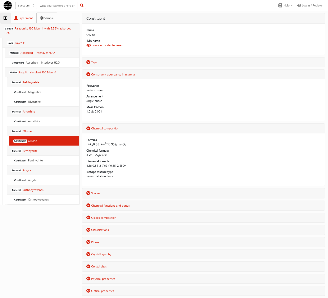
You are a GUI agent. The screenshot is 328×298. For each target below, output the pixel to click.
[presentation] (92, 111)
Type (91, 62)
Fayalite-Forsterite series (104, 45)
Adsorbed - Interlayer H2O (35, 62)
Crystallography (98, 254)
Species (93, 193)
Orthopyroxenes (31, 199)
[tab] (5, 18)
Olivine (25, 141)
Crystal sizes (96, 266)
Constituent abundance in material (110, 74)
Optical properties (100, 291)
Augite (24, 180)
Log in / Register (309, 5)
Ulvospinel (27, 102)
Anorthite (26, 121)
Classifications (97, 230)
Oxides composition (101, 218)
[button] (285, 5)
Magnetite (27, 92)
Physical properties (100, 279)
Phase (92, 242)
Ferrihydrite (28, 160)
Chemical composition (102, 128)
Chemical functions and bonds (108, 205)
